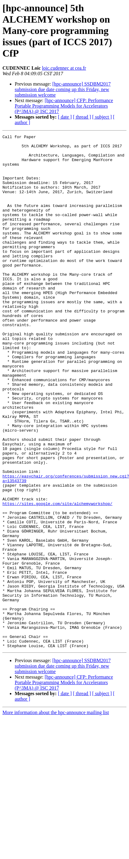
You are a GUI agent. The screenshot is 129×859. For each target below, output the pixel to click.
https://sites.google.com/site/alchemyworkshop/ (57, 578)
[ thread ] (82, 117)
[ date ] (65, 117)
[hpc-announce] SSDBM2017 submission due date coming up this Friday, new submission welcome (63, 89)
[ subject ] (102, 117)
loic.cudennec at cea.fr (64, 68)
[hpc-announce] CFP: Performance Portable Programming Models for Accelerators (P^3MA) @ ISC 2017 (64, 106)
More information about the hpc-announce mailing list (55, 815)
